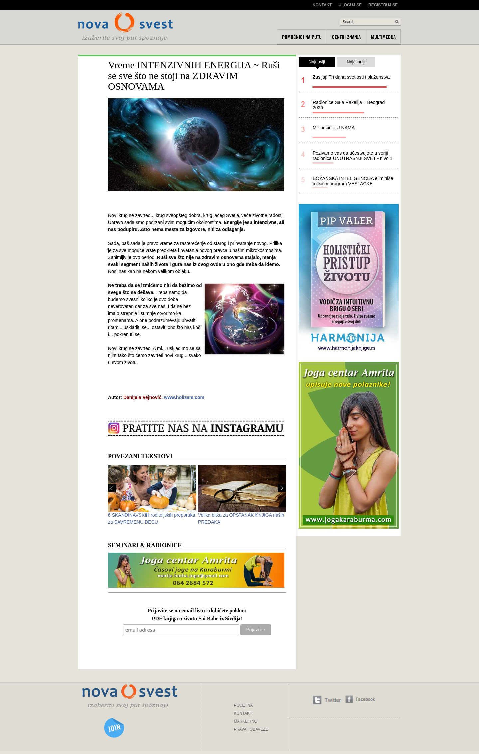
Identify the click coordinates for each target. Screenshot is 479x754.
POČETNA (243, 705)
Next (282, 488)
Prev (112, 488)
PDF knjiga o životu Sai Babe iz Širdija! (197, 618)
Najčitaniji (356, 61)
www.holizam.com (184, 397)
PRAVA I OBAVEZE (251, 729)
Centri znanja (346, 37)
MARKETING (245, 721)
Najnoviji (317, 63)
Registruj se (383, 5)
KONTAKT (243, 713)
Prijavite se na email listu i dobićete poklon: (196, 610)
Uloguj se (350, 5)
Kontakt (322, 5)
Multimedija (383, 37)
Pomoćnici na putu (302, 37)
